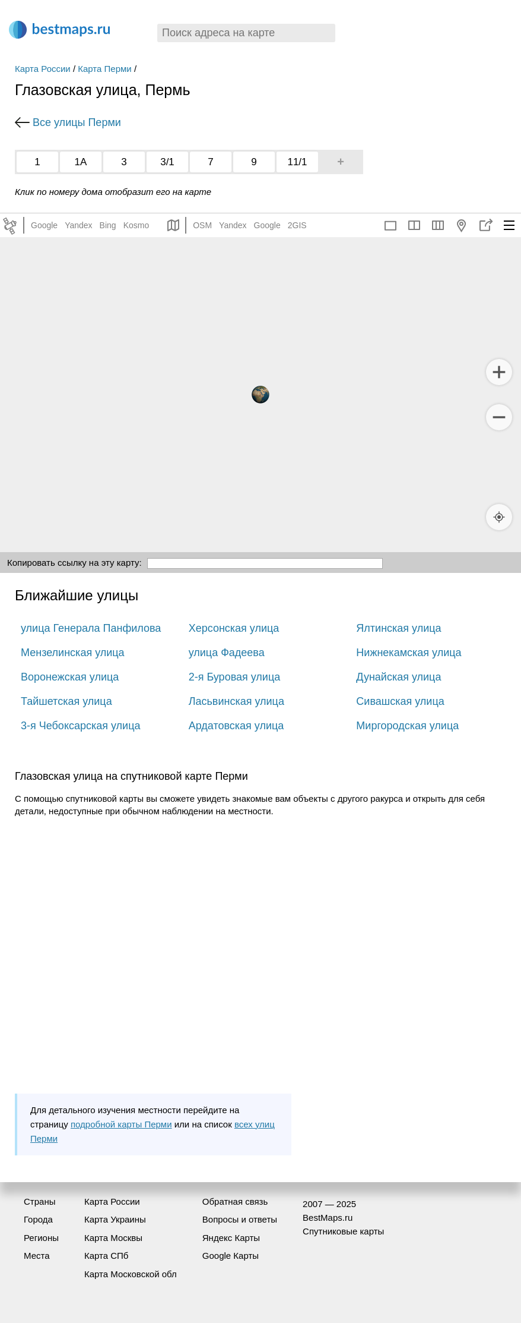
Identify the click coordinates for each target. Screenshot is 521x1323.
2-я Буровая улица (235, 677)
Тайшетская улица (66, 701)
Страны (39, 1201)
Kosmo (136, 225)
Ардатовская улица (236, 726)
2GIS (297, 225)
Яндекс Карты (231, 1238)
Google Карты (230, 1255)
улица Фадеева (227, 653)
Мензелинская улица (73, 653)
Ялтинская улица (398, 628)
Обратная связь (235, 1201)
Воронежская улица (70, 677)
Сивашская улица (400, 701)
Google (44, 225)
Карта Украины (115, 1219)
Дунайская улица (398, 677)
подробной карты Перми (121, 1124)
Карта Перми (104, 69)
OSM (202, 225)
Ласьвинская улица (236, 701)
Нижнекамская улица (408, 653)
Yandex (78, 225)
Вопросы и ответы (239, 1219)
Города (38, 1219)
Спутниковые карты (343, 1231)
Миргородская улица (407, 726)
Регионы (41, 1238)
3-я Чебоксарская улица (81, 726)
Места (37, 1255)
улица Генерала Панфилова (91, 628)
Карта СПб (106, 1255)
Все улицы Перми (77, 122)
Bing (108, 225)
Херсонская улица (234, 628)
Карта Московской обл (130, 1274)
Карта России (43, 69)
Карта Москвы (113, 1238)
